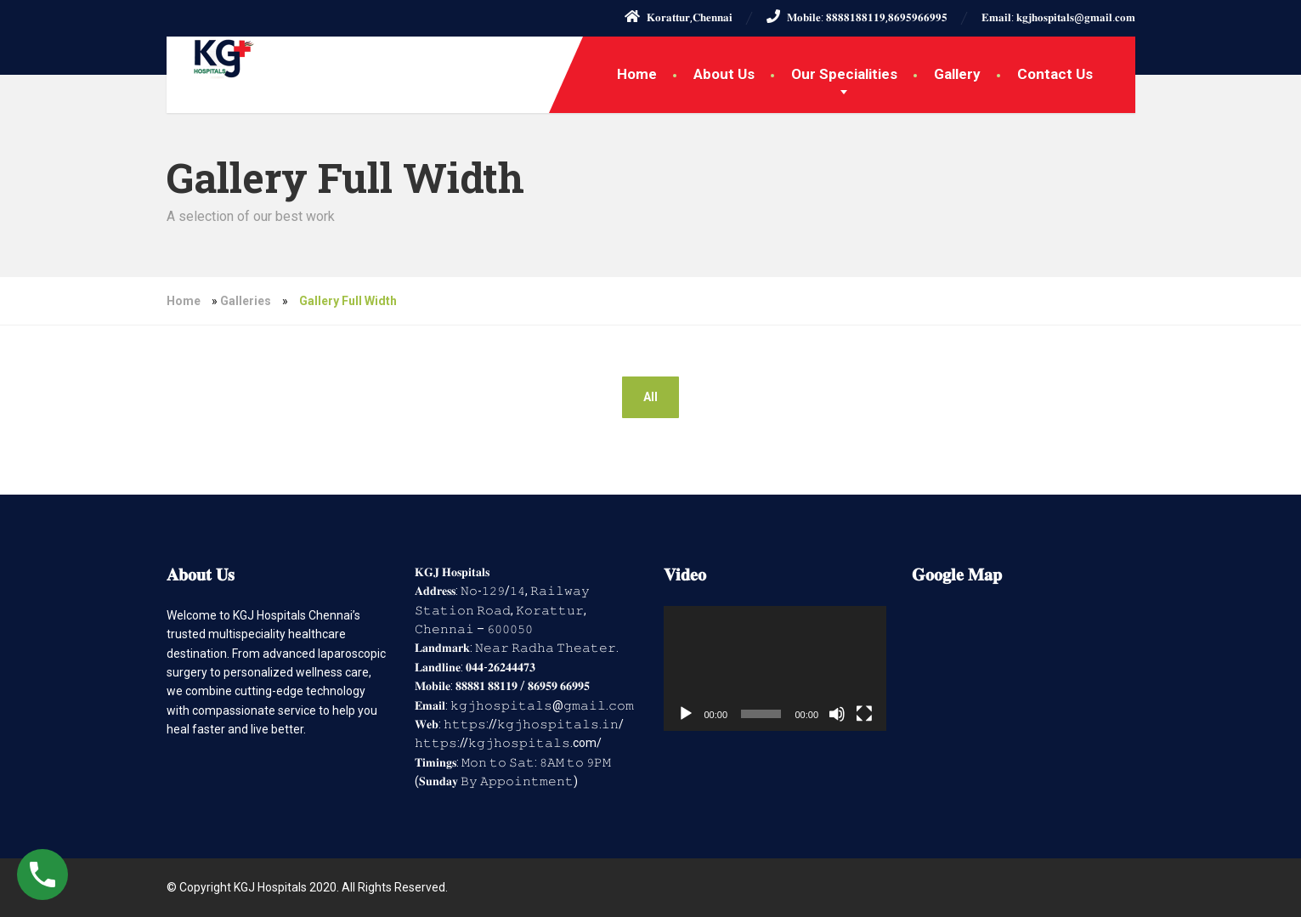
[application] (775, 669)
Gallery (957, 73)
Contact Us (1055, 73)
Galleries (245, 301)
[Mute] (837, 713)
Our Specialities (844, 73)
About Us (724, 73)
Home (637, 73)
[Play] (685, 713)
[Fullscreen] (864, 713)
